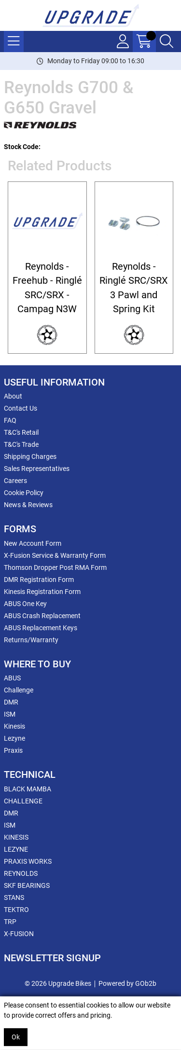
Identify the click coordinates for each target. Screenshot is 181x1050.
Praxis (13, 750)
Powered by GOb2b (127, 983)
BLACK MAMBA (27, 789)
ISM (9, 714)
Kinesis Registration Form (42, 591)
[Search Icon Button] (166, 41)
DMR (11, 702)
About (13, 396)
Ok (16, 1037)
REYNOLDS (21, 873)
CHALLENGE (23, 801)
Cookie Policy (23, 493)
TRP (10, 922)
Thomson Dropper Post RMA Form (55, 567)
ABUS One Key (25, 604)
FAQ (10, 420)
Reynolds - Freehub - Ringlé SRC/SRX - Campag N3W (47, 288)
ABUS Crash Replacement (42, 616)
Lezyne (14, 738)
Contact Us (20, 408)
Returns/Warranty (31, 640)
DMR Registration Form (39, 579)
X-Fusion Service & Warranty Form (55, 555)
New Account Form (32, 543)
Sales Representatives (37, 468)
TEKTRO (16, 909)
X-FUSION (19, 934)
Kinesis (14, 726)
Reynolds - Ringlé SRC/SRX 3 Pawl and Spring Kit (133, 288)
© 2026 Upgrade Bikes (58, 983)
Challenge (18, 690)
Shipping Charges (30, 456)
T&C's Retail (21, 432)
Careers (15, 480)
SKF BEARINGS (27, 885)
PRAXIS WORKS (28, 861)
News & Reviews (28, 505)
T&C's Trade (21, 444)
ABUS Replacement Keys (40, 628)
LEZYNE (16, 849)
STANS (14, 897)
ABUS (12, 678)
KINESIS (16, 837)
